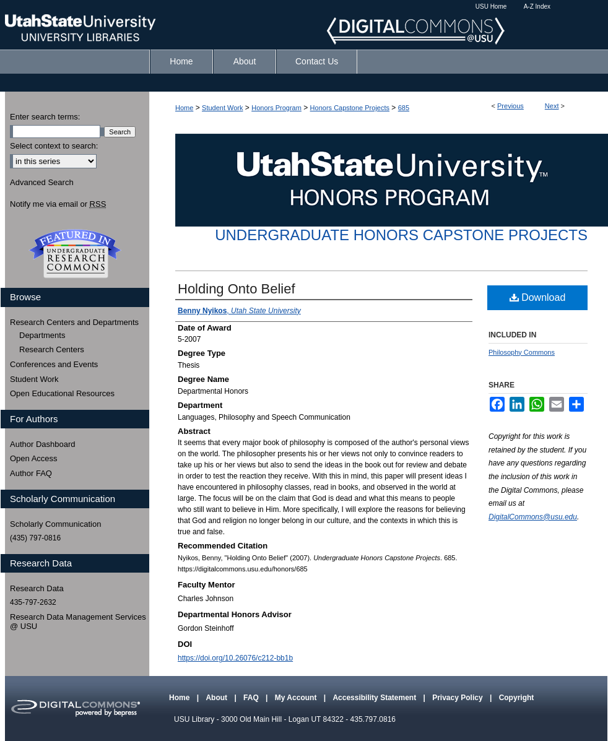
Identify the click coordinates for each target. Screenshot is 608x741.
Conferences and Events (54, 364)
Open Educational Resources (62, 393)
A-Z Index (537, 6)
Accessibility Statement (375, 697)
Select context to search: (54, 145)
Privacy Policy (458, 697)
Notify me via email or (58, 204)
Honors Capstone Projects (349, 107)
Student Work (222, 107)
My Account (297, 697)
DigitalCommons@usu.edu (533, 517)
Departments (42, 335)
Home (184, 107)
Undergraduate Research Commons (75, 254)
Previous (510, 106)
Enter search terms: (45, 116)
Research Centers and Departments (74, 322)
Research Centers (51, 349)
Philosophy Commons (522, 352)
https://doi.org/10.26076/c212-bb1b (235, 658)
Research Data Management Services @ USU (78, 621)
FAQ (252, 697)
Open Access (34, 458)
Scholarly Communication (55, 524)
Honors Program (276, 107)
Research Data (37, 588)
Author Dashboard (43, 444)
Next (552, 106)
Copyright (516, 697)
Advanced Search (42, 182)
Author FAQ (31, 473)
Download (538, 297)
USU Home (491, 6)
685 (403, 107)
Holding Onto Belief (236, 289)
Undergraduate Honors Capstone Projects (401, 235)
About (217, 697)
